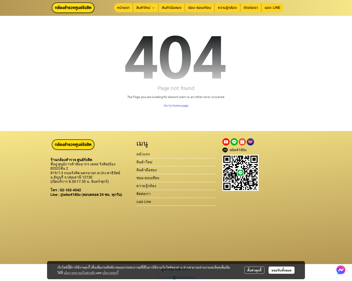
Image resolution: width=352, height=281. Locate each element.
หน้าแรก (143, 154)
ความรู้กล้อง (146, 186)
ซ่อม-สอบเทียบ (147, 178)
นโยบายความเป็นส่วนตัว (79, 273)
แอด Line (143, 201)
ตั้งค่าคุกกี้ (254, 270)
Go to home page (176, 105)
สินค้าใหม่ (144, 162)
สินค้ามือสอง (146, 170)
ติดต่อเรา (143, 194)
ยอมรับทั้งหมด (281, 270)
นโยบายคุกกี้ (110, 273)
